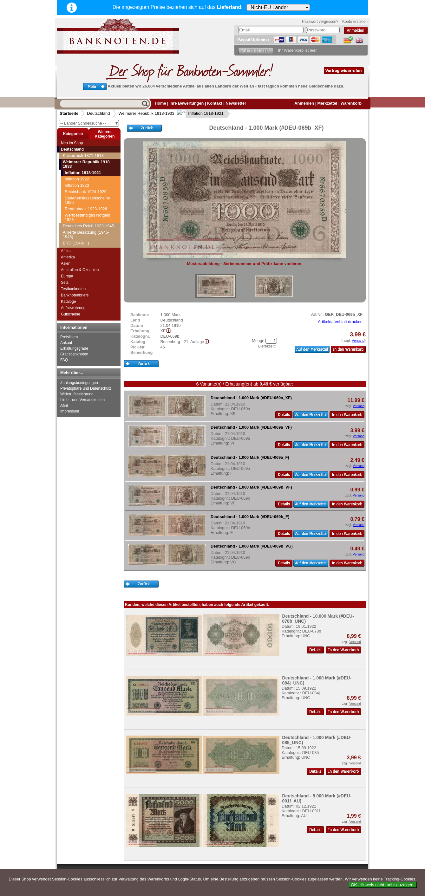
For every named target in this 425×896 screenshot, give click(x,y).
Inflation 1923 (77, 185)
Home (160, 103)
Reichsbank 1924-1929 (86, 191)
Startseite (69, 113)
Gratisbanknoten (74, 354)
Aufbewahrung (73, 308)
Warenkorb (351, 103)
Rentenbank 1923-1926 (86, 208)
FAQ (64, 360)
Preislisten (69, 337)
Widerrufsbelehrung (77, 394)
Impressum (69, 411)
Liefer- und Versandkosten (82, 400)
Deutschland (98, 113)
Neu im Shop (72, 143)
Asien (65, 263)
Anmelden (304, 103)
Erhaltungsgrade (74, 348)
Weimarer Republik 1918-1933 (146, 113)
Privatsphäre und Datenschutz (85, 388)
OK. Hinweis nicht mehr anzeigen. (383, 884)
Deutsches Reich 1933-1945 (88, 226)
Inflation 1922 (77, 179)
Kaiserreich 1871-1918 (83, 155)
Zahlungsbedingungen (79, 382)
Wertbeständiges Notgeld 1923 (87, 217)
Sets (65, 282)
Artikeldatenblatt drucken (340, 321)
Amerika (68, 257)
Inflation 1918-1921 (201, 113)
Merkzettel (327, 103)
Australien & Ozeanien (80, 270)
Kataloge (68, 301)
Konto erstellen (355, 21)
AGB (64, 405)
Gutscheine (70, 314)
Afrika (66, 251)
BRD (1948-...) (76, 243)
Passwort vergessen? (320, 21)
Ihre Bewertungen (186, 103)
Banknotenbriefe (74, 295)
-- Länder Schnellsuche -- (89, 123)
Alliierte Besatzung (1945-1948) (86, 234)
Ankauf (66, 343)
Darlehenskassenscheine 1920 (87, 200)
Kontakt (214, 103)
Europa (67, 276)
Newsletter (236, 103)
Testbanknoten (73, 289)
